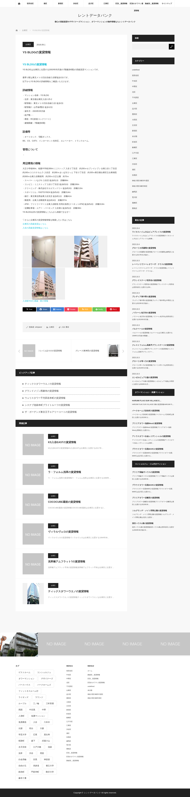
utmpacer (38, 327)
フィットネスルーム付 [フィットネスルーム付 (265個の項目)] (28, 691)
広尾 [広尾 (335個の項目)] (35, 734)
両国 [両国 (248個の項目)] (20, 710)
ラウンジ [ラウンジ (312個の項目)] (39, 697)
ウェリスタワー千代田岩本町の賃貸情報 (45, 398)
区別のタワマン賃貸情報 (136, 5)
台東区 (28, 44)
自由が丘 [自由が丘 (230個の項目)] (22, 765)
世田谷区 (30, 4)
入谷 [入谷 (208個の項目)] (35, 722)
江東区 (106, 4)
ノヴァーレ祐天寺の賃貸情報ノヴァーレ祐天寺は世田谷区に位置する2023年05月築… (153, 318)
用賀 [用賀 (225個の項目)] (42, 753)
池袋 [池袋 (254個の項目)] (50, 747)
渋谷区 (75, 4)
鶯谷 (67, 327)
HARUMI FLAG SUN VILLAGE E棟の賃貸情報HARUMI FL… (153, 404)
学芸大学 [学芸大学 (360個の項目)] (22, 734)
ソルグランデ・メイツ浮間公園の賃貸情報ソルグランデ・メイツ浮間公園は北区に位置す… (153, 515)
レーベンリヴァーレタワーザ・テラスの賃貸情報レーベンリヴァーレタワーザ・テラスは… (153, 269)
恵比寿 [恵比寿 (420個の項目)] (47, 734)
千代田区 (135, 98)
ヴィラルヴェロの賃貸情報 (63, 531)
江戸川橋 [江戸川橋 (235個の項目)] (37, 747)
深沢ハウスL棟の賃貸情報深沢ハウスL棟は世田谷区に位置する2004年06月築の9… (153, 528)
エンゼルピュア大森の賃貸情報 (145, 377)
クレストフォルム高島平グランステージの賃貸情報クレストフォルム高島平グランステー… (153, 350)
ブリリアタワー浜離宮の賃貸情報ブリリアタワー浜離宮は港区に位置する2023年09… (153, 503)
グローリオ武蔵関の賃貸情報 (144, 248)
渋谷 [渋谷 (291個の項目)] (31, 753)
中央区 (134, 81)
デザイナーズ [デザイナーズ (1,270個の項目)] (47, 678)
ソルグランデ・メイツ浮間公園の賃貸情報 (149, 511)
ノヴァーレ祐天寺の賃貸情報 (144, 313)
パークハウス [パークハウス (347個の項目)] (24, 685)
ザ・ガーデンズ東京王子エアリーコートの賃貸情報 (51, 412)
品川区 (91, 4)
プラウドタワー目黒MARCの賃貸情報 (147, 449)
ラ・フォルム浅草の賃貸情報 (64, 472)
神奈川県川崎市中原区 (140, 181)
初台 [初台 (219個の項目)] (31, 728)
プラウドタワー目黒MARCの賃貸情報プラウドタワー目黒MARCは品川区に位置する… (152, 454)
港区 (45, 4)
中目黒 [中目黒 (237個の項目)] (32, 710)
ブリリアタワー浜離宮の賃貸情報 (146, 498)
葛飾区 (134, 203)
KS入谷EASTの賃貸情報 (62, 442)
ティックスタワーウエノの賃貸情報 (43, 384)
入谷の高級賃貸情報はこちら (35, 228)
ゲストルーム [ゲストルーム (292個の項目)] (24, 672)
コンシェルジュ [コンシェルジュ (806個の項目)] (44, 672)
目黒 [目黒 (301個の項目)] (35, 759)
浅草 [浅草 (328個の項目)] (20, 753)
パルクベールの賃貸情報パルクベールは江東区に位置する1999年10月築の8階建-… (152, 334)
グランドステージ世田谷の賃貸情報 (146, 280)
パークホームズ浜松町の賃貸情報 (146, 411)
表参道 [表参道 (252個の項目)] (36, 765)
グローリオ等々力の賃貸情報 (144, 361)
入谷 (63, 327)
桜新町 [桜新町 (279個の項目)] (21, 741)
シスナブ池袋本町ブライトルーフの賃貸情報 (47, 405)
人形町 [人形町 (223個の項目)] (21, 716)
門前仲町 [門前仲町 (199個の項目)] (35, 772)
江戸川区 (135, 153)
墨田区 (134, 114)
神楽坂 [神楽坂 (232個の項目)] (47, 759)
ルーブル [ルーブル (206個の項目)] (22, 703)
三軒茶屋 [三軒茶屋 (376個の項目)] (50, 703)
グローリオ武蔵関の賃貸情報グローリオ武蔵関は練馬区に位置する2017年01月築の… (153, 253)
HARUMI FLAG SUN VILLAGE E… (146, 401)
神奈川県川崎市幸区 (139, 186)
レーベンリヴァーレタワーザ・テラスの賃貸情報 (152, 264)
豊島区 (134, 208)
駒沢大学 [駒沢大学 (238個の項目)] (50, 772)
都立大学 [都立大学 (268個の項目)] (50, 765)
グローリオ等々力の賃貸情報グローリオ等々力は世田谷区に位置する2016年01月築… (153, 366)
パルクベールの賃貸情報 (142, 329)
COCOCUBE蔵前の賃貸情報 (64, 501)
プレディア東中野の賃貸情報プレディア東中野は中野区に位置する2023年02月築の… (153, 301)
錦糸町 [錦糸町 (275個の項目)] (21, 772)
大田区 (134, 120)
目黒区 (134, 175)
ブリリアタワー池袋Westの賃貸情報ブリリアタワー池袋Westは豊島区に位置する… (151, 428)
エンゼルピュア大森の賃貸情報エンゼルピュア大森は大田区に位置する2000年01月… (153, 382)
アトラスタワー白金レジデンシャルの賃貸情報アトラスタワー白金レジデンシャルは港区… (153, 441)
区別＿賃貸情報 (121, 4)
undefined (136, 70)
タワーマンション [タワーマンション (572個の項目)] (26, 678)
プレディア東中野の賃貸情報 (144, 297)
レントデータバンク (95, 15)
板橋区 (134, 147)
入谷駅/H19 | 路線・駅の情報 (35, 301)
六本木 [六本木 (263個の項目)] (47, 722)
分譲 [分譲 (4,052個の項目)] (20, 728)
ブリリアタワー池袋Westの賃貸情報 (147, 423)
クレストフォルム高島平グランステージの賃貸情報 (153, 345)
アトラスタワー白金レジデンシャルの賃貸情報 (151, 436)
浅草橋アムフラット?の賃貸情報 (66, 561)
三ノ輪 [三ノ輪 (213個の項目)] (36, 703)
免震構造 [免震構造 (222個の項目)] (22, 722)
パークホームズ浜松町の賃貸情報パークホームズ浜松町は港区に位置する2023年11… (153, 416)
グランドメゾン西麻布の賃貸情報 (42, 391)
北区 (133, 92)
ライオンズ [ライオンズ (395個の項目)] (23, 697)
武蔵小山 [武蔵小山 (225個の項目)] (46, 741)
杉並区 (134, 142)
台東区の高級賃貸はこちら (34, 224)
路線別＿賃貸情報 (151, 4)
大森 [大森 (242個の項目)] (42, 728)
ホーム (90, 671)
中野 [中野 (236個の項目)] (44, 710)
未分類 (134, 136)
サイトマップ (167, 4)
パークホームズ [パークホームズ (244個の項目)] (44, 685)
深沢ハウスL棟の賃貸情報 (142, 523)
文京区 (134, 125)
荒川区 (134, 197)
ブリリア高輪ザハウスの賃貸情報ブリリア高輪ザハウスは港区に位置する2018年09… (153, 477)
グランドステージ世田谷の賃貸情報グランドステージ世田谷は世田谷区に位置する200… (153, 285)
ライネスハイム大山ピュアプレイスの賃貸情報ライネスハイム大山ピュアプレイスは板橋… (153, 237)
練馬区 (134, 192)
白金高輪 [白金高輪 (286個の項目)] (22, 759)
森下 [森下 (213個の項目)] (33, 741)
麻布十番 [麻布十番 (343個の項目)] (22, 778)
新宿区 (60, 4)
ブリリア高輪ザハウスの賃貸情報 (146, 472)
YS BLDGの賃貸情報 (35, 64)
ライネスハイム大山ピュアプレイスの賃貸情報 (151, 232)
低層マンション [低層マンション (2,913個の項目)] (38, 716)
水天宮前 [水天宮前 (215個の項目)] (22, 747)
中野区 (134, 86)
